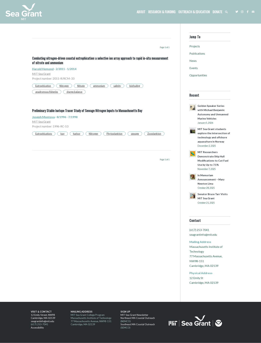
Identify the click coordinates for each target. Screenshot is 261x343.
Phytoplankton (114, 133)
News (193, 60)
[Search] (226, 12)
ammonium (99, 85)
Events (193, 68)
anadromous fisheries (46, 91)
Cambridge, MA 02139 (43, 318)
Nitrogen (64, 85)
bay (63, 133)
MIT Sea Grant (41, 73)
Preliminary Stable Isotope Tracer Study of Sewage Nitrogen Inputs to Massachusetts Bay (87, 110)
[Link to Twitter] (236, 11)
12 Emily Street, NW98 (43, 314)
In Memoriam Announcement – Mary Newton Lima (211, 179)
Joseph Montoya (43, 117)
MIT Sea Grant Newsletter (134, 314)
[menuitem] (141, 12)
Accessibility (37, 327)
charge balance (74, 91)
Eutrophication (43, 85)
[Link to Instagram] (242, 11)
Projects (194, 46)
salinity (117, 85)
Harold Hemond (43, 69)
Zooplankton (154, 133)
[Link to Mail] (253, 11)
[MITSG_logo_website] (25, 12)
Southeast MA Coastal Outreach (138, 324)
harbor (76, 133)
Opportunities (198, 75)
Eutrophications (43, 133)
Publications (197, 53)
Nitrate (81, 85)
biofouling (134, 85)
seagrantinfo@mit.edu (203, 234)
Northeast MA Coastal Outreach (138, 318)
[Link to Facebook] (247, 11)
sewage (135, 133)
